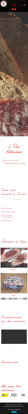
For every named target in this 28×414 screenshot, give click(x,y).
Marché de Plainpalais (7, 217)
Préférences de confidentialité (14, 409)
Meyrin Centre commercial (8, 211)
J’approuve (14, 411)
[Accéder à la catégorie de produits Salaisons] (14, 259)
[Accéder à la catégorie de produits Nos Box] (14, 284)
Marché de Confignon (6, 208)
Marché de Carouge (6, 215)
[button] (14, 4)
